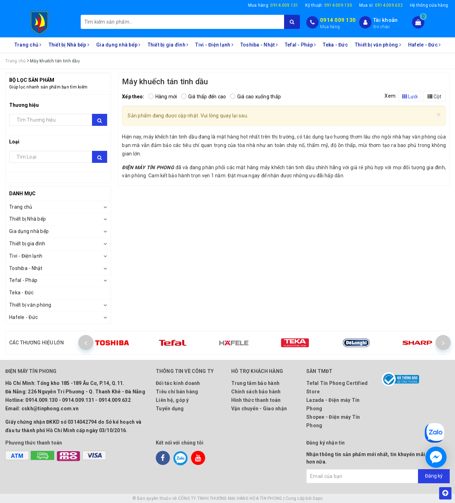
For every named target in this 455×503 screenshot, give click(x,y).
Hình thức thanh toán (256, 400)
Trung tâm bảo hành (255, 383)
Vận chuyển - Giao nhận (259, 408)
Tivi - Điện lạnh (214, 45)
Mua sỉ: (381, 5)
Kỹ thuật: (328, 5)
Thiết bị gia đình (168, 45)
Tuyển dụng (170, 408)
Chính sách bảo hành (256, 391)
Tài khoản (385, 20)
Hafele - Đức (424, 45)
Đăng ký (434, 476)
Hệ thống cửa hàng (429, 5)
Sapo (317, 498)
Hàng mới (162, 96)
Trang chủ (28, 45)
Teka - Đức (335, 45)
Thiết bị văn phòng (378, 45)
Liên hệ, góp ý (172, 400)
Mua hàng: (273, 5)
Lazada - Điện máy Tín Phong (332, 404)
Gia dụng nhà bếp (118, 45)
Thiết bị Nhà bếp (69, 45)
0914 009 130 (338, 20)
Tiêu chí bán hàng (177, 391)
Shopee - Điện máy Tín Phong (333, 421)
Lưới (410, 96)
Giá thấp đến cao (203, 96)
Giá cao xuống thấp (255, 96)
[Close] (439, 114)
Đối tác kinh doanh (178, 383)
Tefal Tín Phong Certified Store (337, 387)
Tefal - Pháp (300, 45)
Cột (434, 96)
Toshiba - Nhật (259, 45)
